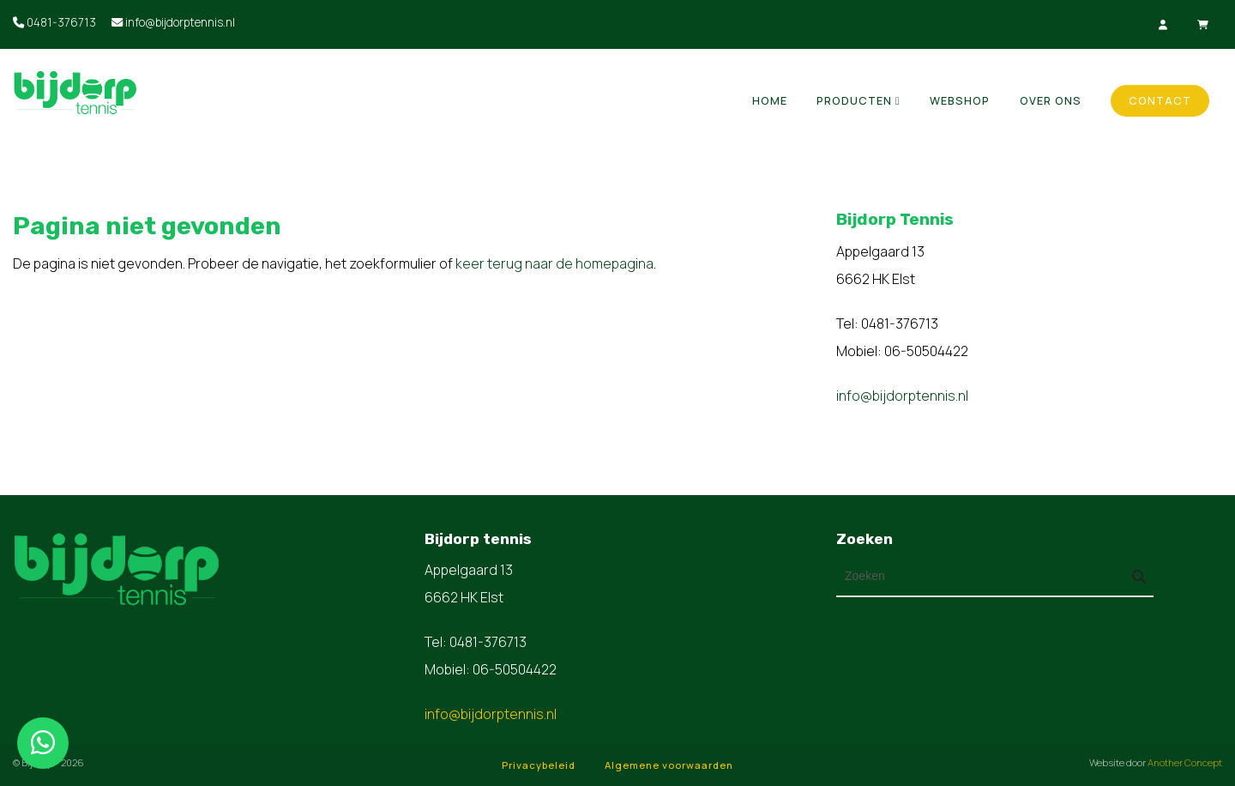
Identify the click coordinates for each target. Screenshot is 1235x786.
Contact (1160, 101)
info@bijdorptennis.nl (173, 22)
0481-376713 (54, 22)
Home (769, 101)
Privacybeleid (538, 765)
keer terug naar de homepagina (554, 263)
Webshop (960, 101)
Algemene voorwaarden (669, 765)
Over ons (1050, 101)
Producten (854, 101)
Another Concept (1185, 762)
